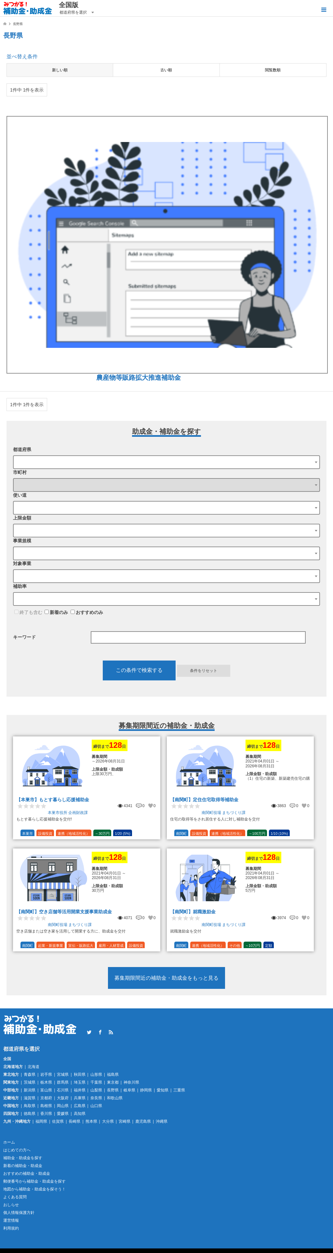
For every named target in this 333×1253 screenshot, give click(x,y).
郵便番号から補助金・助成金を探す (34, 1181)
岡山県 (63, 1105)
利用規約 (11, 1228)
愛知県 (162, 1090)
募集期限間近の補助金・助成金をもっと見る (166, 978)
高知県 (80, 1113)
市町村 (20, 472)
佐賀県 (58, 1121)
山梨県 (96, 1090)
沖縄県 (161, 1121)
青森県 (29, 1074)
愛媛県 (63, 1113)
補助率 (20, 586)
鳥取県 (29, 1105)
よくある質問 (15, 1197)
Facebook (100, 1032)
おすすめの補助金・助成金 (26, 1173)
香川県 (46, 1113)
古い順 (166, 70)
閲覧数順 (273, 70)
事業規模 (22, 540)
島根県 (46, 1105)
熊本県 (91, 1121)
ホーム (9, 1142)
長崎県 (74, 1121)
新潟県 (29, 1090)
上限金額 (22, 517)
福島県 (113, 1074)
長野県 (113, 1090)
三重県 (179, 1090)
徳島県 (29, 1113)
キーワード (24, 637)
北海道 (33, 1066)
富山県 (46, 1090)
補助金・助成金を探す (22, 1158)
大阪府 (63, 1098)
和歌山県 (115, 1098)
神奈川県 (131, 1082)
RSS (111, 1032)
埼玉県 (80, 1082)
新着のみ (56, 612)
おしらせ (11, 1205)
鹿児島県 (143, 1121)
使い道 (20, 495)
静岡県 (146, 1090)
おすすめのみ (87, 612)
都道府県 (22, 449)
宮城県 (63, 1074)
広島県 (80, 1105)
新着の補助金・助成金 (22, 1165)
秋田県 (80, 1074)
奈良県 (96, 1098)
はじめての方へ (17, 1150)
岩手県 (46, 1074)
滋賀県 (29, 1098)
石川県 (63, 1090)
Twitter (89, 1032)
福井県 (80, 1090)
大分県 (108, 1121)
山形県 (96, 1074)
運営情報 (11, 1220)
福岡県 (41, 1121)
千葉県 (96, 1082)
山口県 (96, 1105)
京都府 (46, 1098)
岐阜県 (129, 1090)
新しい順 (60, 70)
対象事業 (22, 563)
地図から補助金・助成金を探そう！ (34, 1189)
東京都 (113, 1082)
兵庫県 (80, 1098)
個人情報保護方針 (18, 1212)
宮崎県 (124, 1121)
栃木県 (46, 1082)
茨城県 (29, 1082)
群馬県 (63, 1082)
